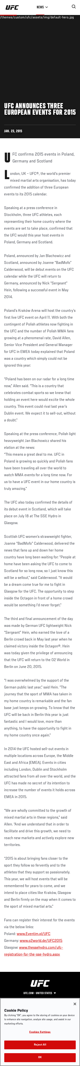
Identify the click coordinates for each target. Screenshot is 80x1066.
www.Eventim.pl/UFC (33, 934)
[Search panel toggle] (74, 6)
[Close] (75, 1004)
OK (40, 1057)
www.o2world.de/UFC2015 (41, 941)
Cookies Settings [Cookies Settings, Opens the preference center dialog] (40, 1032)
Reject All (40, 1045)
